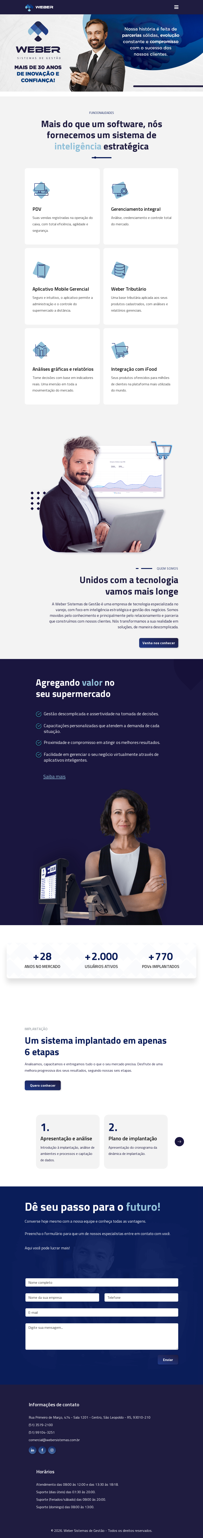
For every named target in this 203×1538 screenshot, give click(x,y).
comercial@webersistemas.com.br (54, 1439)
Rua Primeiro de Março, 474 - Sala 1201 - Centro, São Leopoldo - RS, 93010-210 (89, 1417)
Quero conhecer (42, 1085)
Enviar (168, 1359)
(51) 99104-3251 (42, 1432)
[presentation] (59, 1363)
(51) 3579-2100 (41, 1424)
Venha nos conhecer (158, 643)
